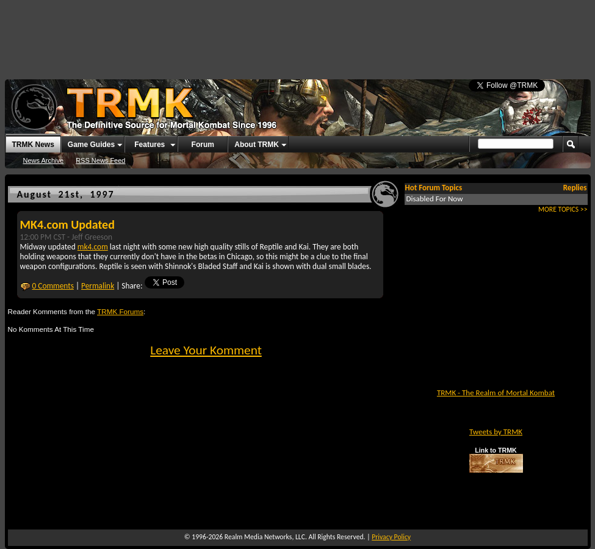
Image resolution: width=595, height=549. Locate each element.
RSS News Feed (100, 160)
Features (149, 144)
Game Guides (91, 144)
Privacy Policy (391, 537)
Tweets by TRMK (495, 431)
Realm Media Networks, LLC (265, 537)
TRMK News (33, 144)
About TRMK (256, 144)
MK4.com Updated (67, 224)
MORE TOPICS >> (562, 209)
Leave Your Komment (206, 350)
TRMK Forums (120, 311)
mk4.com (93, 247)
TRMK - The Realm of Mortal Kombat (496, 392)
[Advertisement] (298, 33)
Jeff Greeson (91, 237)
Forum (203, 144)
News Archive (43, 160)
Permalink (97, 286)
